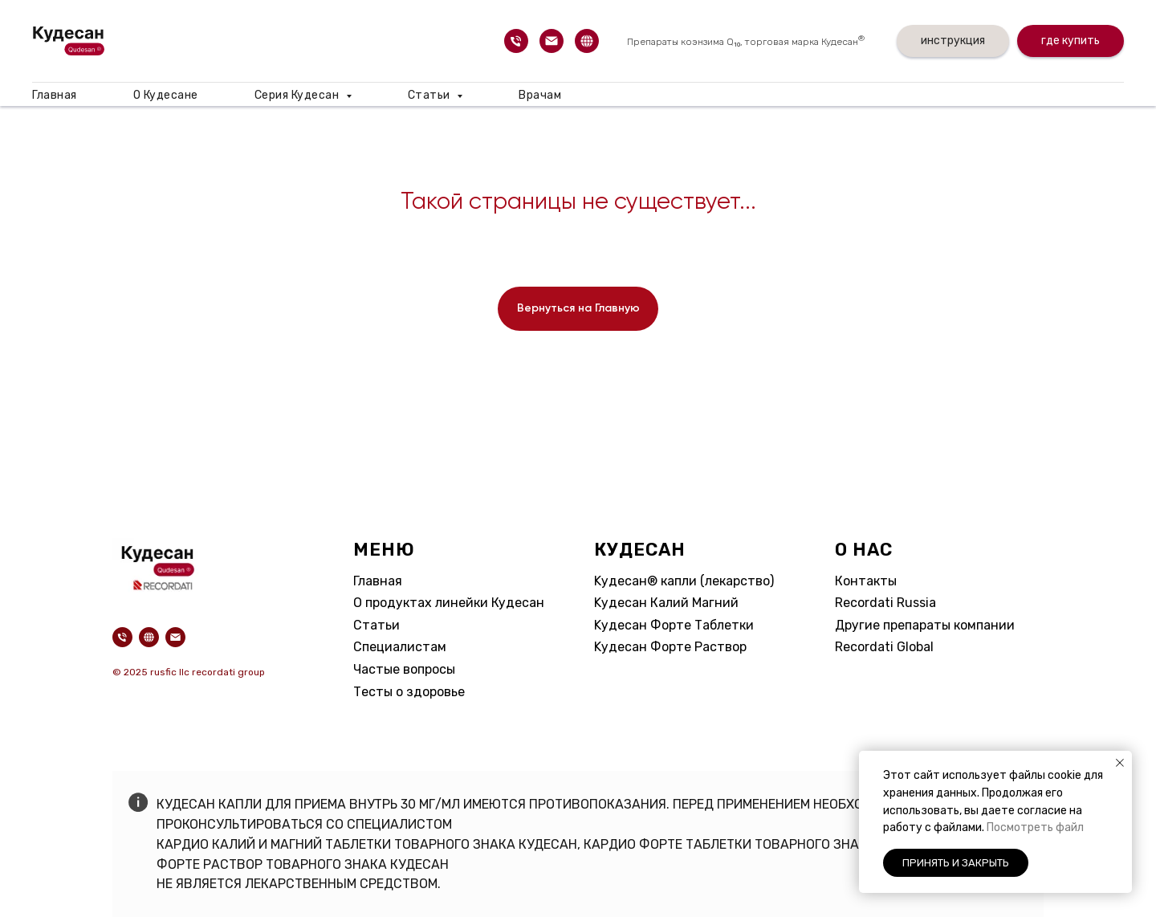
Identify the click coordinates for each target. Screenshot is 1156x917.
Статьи (376, 625)
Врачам (540, 95)
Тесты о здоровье (409, 691)
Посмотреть (1021, 827)
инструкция (953, 40)
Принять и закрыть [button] (955, 863)
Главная (54, 95)
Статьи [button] (431, 95)
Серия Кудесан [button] (298, 95)
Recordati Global (884, 646)
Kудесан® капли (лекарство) (684, 581)
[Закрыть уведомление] (1120, 763)
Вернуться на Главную (578, 308)
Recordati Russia (885, 602)
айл (1074, 827)
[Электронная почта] (551, 41)
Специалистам (399, 646)
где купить (1070, 40)
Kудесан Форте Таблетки (674, 625)
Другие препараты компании (925, 625)
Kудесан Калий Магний (666, 602)
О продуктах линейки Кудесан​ (448, 602)
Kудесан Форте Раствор (670, 646)
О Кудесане (165, 95)
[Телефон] (516, 41)
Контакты (866, 581)
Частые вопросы (404, 669)
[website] (587, 41)
